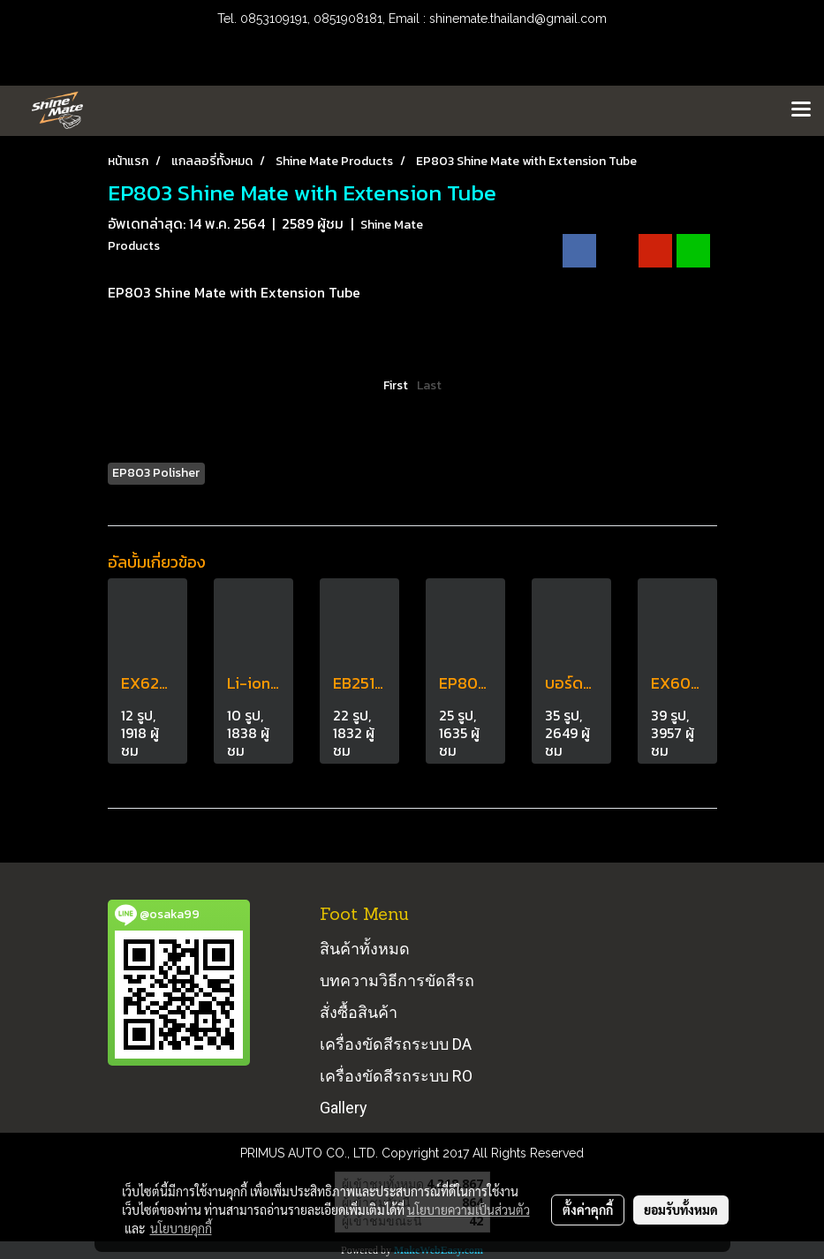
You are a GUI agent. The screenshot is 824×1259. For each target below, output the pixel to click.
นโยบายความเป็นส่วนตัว (468, 1210)
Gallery (343, 1107)
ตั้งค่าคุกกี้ (588, 1210)
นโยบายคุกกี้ (181, 1228)
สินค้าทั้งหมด (365, 948)
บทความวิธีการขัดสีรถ (397, 980)
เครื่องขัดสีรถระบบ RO (396, 1076)
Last (429, 385)
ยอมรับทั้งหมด (681, 1210)
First (395, 385)
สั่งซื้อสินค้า (358, 1012)
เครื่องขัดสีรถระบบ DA (396, 1044)
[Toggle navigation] (801, 110)
